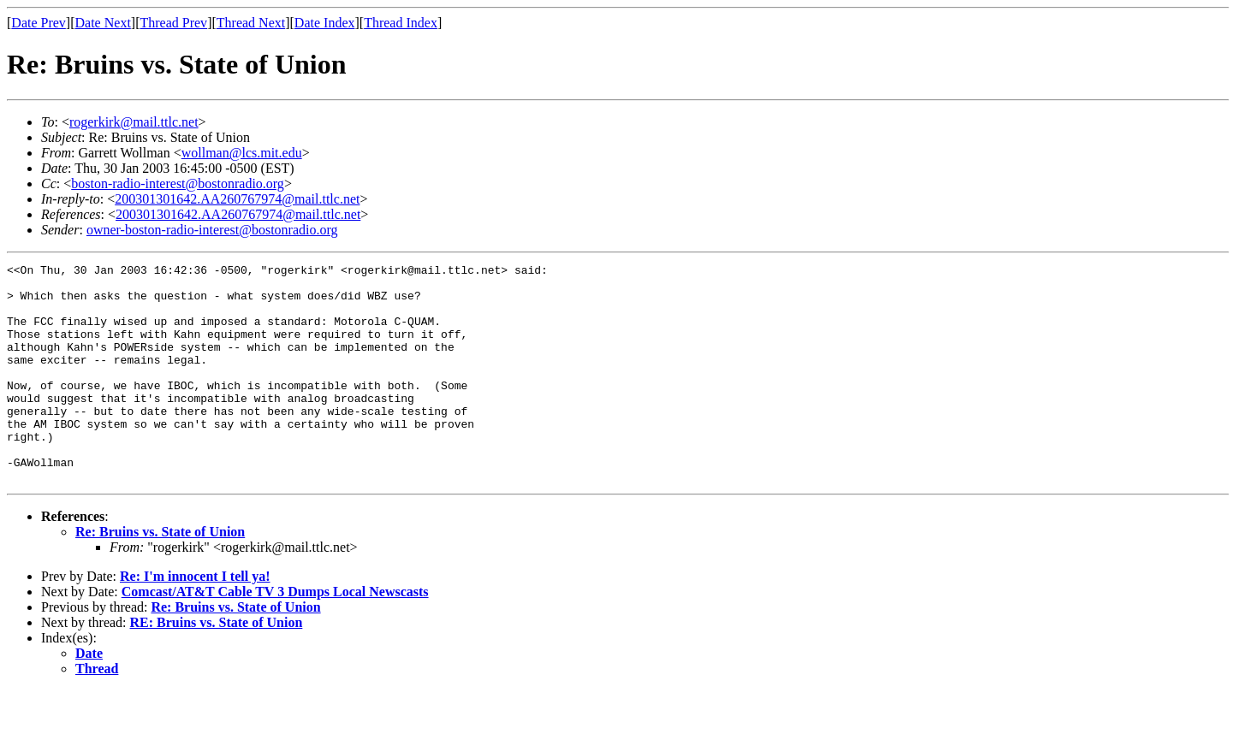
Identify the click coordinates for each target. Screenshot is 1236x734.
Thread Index (400, 22)
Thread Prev (173, 22)
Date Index (324, 22)
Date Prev (38, 22)
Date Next (103, 22)
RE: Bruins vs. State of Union (216, 666)
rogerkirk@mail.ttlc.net (134, 122)
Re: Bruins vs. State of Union (160, 575)
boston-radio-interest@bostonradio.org (177, 183)
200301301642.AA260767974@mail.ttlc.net (237, 199)
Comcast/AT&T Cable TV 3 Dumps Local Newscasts (275, 635)
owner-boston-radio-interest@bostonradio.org (212, 229)
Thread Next (251, 22)
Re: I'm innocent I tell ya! (195, 620)
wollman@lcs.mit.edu (241, 152)
